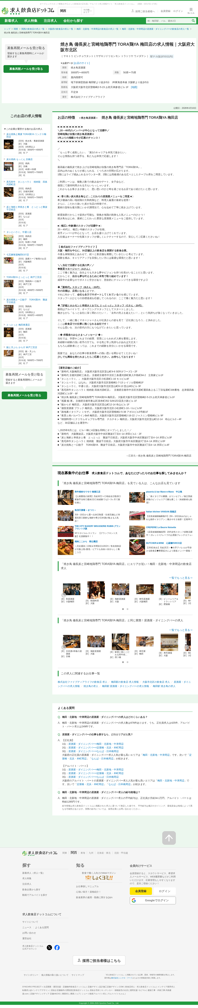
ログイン (165, 891)
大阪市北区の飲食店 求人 (156, 681)
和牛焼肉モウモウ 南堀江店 (87, 492)
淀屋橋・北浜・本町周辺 (90, 784)
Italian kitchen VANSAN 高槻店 (161, 511)
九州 (91, 853)
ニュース (26, 927)
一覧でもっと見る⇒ (181, 577)
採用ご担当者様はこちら (101, 960)
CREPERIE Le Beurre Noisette (161, 527)
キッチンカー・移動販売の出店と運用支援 (123, 990)
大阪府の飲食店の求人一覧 (60, 29)
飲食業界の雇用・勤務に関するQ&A (94, 897)
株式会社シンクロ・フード (121, 978)
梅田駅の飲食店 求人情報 (125, 681)
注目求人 (50, 21)
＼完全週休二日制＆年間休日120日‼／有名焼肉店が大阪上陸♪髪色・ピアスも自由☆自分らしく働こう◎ (98, 549)
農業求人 (71, 994)
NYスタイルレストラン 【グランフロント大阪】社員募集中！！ (96, 535)
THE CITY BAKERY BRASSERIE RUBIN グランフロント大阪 (97, 527)
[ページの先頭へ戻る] (169, 838)
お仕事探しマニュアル (87, 886)
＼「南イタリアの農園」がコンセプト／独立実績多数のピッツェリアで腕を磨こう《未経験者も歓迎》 (169, 499)
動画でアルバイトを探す (34, 895)
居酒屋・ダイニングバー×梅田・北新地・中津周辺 (96, 743)
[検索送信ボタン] (193, 20)
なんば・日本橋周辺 (102, 758)
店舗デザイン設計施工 (106, 987)
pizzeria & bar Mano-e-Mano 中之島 (164, 492)
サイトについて (30, 922)
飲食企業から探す (31, 889)
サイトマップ (78, 975)
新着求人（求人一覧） (33, 873)
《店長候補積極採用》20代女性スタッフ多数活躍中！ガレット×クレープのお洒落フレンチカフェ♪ (169, 533)
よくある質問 (42, 927)
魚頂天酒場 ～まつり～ (85, 510)
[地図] (134, 87)
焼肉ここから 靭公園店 (86, 541)
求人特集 (30, 21)
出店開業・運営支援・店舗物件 (65, 987)
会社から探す (73, 21)
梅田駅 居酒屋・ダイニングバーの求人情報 (125, 686)
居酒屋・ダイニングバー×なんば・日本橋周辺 (93, 751)
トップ (7, 29)
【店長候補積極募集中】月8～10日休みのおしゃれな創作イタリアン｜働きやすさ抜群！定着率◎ (169, 518)
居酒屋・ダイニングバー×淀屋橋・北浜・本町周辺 (96, 747)
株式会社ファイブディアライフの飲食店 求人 (82, 681)
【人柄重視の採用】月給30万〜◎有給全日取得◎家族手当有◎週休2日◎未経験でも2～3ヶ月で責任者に (98, 499)
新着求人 (11, 21)
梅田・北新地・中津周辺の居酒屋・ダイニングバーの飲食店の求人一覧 (155, 29)
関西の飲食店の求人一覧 (32, 29)
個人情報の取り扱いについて (55, 975)
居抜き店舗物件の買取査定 (75, 990)
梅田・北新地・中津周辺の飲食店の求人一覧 (97, 29)
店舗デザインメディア (45, 994)
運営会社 (26, 938)
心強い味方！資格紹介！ (88, 892)
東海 (83, 853)
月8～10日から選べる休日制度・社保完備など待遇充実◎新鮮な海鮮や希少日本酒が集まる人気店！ (97, 517)
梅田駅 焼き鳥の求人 (164, 686)
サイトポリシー (31, 975)
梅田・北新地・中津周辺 (156, 754)
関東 (64, 853)
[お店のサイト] (82, 63)
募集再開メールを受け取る (26, 68)
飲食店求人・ (140, 987)
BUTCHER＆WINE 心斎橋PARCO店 (164, 543)
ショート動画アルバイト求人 (103, 994)
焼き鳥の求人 (91, 686)
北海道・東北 (104, 853)
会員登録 (140, 891)
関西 (16, 29)
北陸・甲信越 (121, 853)
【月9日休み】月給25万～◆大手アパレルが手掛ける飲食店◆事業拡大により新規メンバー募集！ (169, 549)
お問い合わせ (29, 933)
